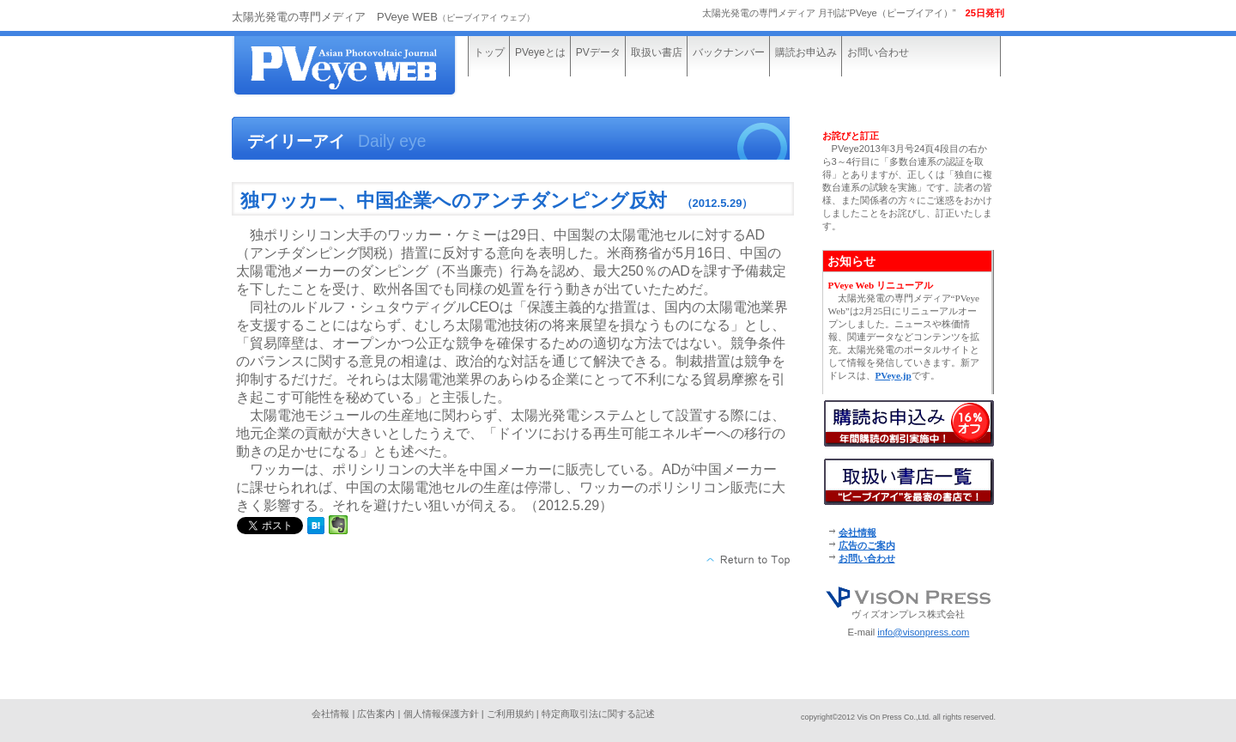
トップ (489, 52)
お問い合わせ (878, 52)
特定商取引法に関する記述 (598, 714)
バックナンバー (729, 52)
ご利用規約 (510, 714)
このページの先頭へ (749, 560)
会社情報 (857, 532)
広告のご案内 (867, 545)
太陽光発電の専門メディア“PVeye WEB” (360, 66)
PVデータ (598, 52)
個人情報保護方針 (441, 714)
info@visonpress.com (923, 632)
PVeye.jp (894, 375)
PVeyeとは (540, 52)
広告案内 (376, 714)
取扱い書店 (656, 52)
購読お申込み (806, 52)
